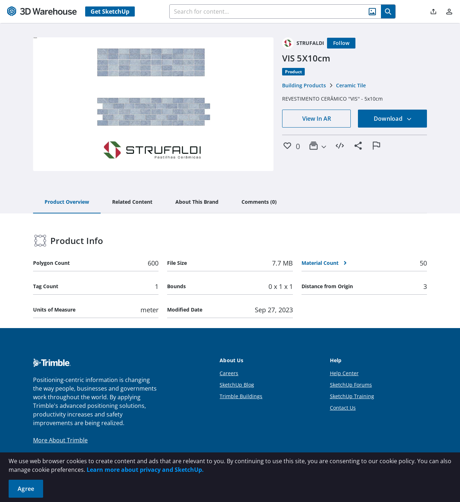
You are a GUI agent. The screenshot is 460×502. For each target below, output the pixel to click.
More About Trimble (60, 440)
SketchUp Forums (351, 384)
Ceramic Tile (351, 85)
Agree (26, 489)
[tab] (67, 202)
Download (393, 119)
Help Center (344, 373)
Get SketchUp (110, 11)
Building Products (304, 85)
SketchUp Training (352, 396)
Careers (229, 373)
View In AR (316, 119)
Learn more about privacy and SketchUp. (145, 470)
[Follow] (341, 43)
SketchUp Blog (237, 384)
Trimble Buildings (241, 396)
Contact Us (343, 407)
